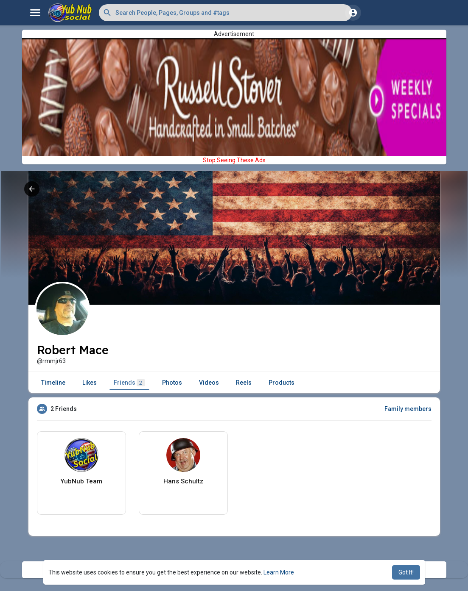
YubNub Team (81, 481)
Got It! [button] (406, 572)
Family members (408, 408)
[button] (225, 12)
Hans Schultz (183, 481)
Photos (172, 382)
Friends (129, 382)
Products (281, 382)
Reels (244, 382)
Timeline (53, 382)
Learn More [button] (278, 572)
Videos (209, 382)
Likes (89, 382)
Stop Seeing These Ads (234, 160)
